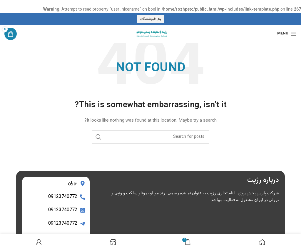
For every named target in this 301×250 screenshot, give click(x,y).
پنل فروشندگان (150, 18)
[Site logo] (150, 34)
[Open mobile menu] (287, 34)
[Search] (150, 137)
